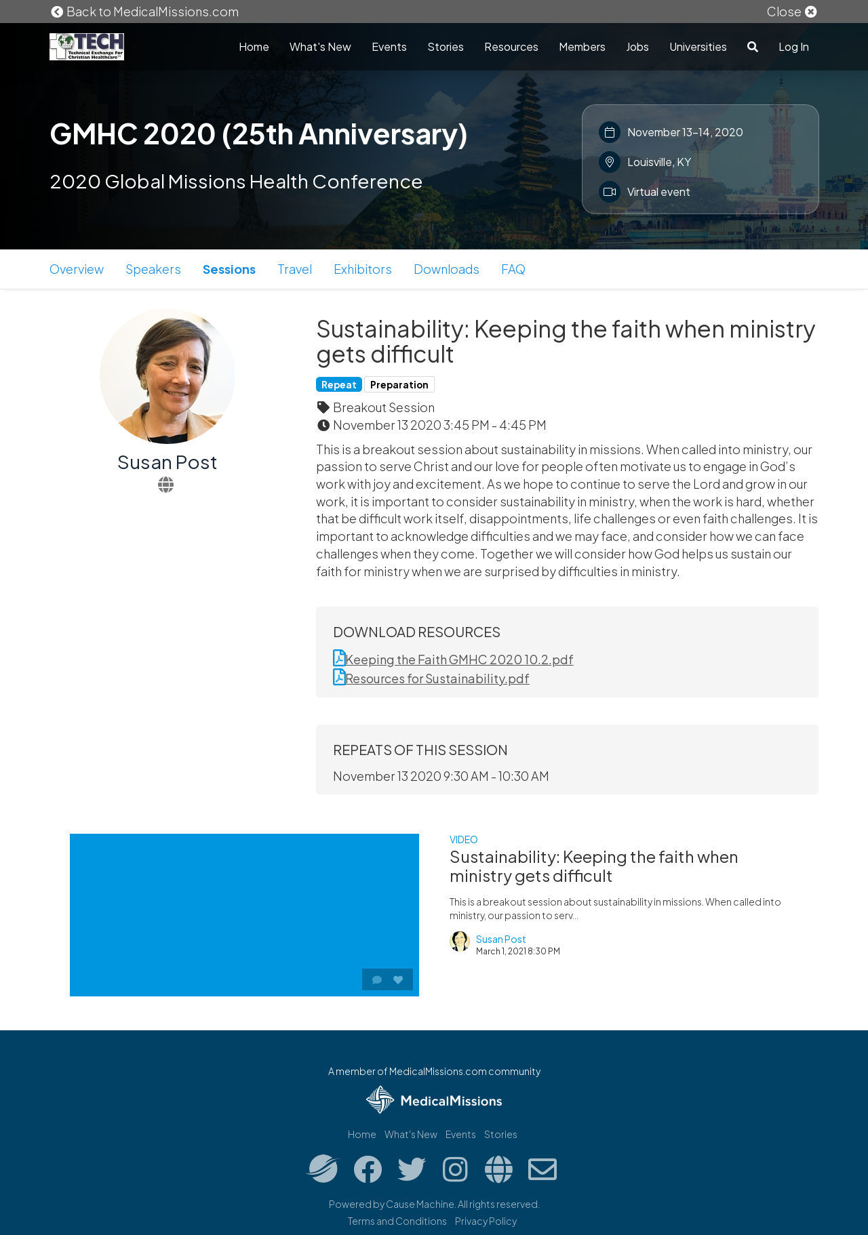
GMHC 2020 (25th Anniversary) (259, 132)
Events (389, 46)
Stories (445, 46)
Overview (77, 269)
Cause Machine (420, 1204)
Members (582, 46)
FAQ (513, 269)
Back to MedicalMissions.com (144, 11)
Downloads (446, 269)
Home (254, 46)
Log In (793, 46)
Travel (294, 269)
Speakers (153, 269)
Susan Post (167, 461)
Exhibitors (363, 269)
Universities (698, 46)
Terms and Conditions (397, 1221)
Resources (511, 46)
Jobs (637, 46)
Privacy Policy (486, 1221)
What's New (320, 46)
